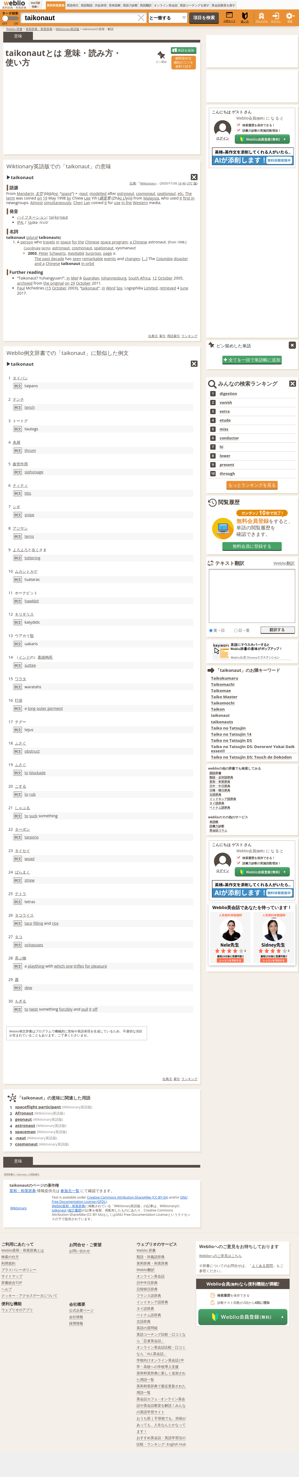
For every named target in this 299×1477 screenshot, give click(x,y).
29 (72, 283)
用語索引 (173, 336)
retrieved (167, 288)
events (110, 258)
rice (55, 923)
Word (110, 288)
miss (224, 429)
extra (225, 411)
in (57, 242)
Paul (21, 288)
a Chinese (138, 242)
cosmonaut (145, 193)
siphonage (34, 471)
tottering (32, 557)
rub (32, 794)
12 (154, 278)
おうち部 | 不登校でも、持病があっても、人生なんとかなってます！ (161, 1425)
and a (40, 263)
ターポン (22, 829)
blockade (37, 772)
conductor (229, 438)
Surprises (93, 253)
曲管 (16, 463)
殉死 (49, 657)
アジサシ (20, 528)
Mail (74, 278)
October (165, 278)
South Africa (139, 278)
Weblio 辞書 (14, 29)
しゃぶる (22, 807)
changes (132, 258)
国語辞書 (215, 773)
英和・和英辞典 (22, 1190)
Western (140, 202)
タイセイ (22, 850)
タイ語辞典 (216, 803)
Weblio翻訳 (284, 563)
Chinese (92, 242)
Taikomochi (223, 703)
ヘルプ (6, 1289)
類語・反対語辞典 (221, 777)
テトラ (20, 893)
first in (189, 198)
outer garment (49, 708)
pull (84, 1009)
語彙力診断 (216, 826)
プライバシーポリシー (18, 1269)
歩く (35, 549)
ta (30, 222)
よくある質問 (262, 1265)
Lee (87, 198)
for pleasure (96, 966)
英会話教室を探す (223, 5)
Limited (151, 288)
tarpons (32, 837)
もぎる (20, 1001)
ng (55, 193)
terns (29, 536)
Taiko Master (224, 696)
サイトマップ (11, 1276)
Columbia (164, 258)
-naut (20, 1137)
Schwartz (57, 253)
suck (33, 815)
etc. (181, 193)
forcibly (66, 1009)
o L (122, 198)
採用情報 (76, 1323)
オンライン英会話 (166, 5)
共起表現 (101, 5)
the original (53, 283)
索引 (162, 336)
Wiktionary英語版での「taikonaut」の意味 (58, 166)
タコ (18, 936)
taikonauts (222, 722)
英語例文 (73, 5)
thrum (30, 450)
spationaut (166, 193)
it (180, 198)
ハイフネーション (32, 217)
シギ (16, 506)
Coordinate (32, 248)
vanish (226, 402)
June (184, 288)
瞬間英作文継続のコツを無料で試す (183, 62)
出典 (133, 183)
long (32, 708)
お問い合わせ (79, 1250)
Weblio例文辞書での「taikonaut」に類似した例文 (67, 353)
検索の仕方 (10, 1256)
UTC (190, 183)
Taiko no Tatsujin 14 (231, 734)
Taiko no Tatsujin (228, 728)
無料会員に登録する (252, 546)
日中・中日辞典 (219, 786)
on (39, 198)
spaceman (25, 1131)
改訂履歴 (74, 1210)
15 (48, 288)
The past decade (49, 258)
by (69, 198)
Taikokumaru (224, 678)
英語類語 (87, 5)
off (95, 1009)
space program (114, 242)
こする (20, 786)
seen (77, 258)
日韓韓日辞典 (147, 1289)
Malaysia (151, 198)
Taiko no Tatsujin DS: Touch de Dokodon (251, 757)
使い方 (245, 17)
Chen (78, 202)
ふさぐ (20, 743)
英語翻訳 (146, 5)
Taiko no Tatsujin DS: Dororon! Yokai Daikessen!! (253, 748)
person (27, 242)
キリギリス (24, 614)
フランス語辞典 (149, 1295)
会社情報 (76, 1316)
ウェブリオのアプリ (17, 1309)
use (117, 202)
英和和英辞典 (55, 5)
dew (28, 987)
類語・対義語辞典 (151, 1256)
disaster (181, 258)
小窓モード (229, 17)
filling (38, 923)
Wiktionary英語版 (67, 29)
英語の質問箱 (147, 1327)
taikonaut (89, 288)
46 (184, 183)
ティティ (20, 485)
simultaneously (58, 202)
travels (49, 242)
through (227, 474)
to (26, 772)
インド (24, 657)
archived (24, 283)
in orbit (87, 263)
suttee (30, 665)
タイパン (20, 377)
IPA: (20, 222)
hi (221, 447)
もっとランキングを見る (252, 485)
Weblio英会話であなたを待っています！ (252, 907)
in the (126, 202)
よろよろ (20, 549)
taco (28, 923)
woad (30, 858)
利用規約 (8, 1263)
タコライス (24, 915)
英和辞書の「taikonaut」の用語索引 (21, 1174)
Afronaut (24, 1113)
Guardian (91, 278)
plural (33, 237)
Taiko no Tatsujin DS (231, 740)
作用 (24, 463)
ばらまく (22, 872)
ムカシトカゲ (26, 571)
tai (51, 217)
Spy (119, 288)
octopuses (34, 944)
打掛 (18, 700)
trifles (79, 966)
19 (45, 198)
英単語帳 (115, 5)
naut (83, 193)
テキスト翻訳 (229, 563)
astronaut (125, 193)
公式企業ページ (81, 1310)
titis (28, 493)
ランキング (189, 336)
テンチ (18, 399)
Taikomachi (223, 684)
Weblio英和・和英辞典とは (22, 1250)
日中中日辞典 (147, 1282)
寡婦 (41, 657)
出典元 (153, 336)
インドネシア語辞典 (222, 799)
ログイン (276, 21)
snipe (29, 514)
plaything (36, 966)
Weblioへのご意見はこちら (220, 1255)
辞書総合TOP (11, 1282)
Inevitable (76, 253)
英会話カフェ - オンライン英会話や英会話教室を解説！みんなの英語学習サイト (161, 1405)
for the (78, 242)
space (66, 193)
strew (30, 880)
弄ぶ (18, 958)
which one (63, 966)
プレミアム (262, 21)
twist (33, 1009)
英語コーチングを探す (194, 5)
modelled (98, 193)
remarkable (92, 258)
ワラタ (20, 678)
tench (30, 407)
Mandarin (25, 193)
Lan (87, 202)
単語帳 (213, 822)
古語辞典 (215, 795)
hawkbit (32, 600)
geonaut (23, 1119)
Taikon (218, 709)
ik (50, 193)
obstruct (32, 751)
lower (225, 456)
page (107, 253)
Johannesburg (113, 278)
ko (57, 217)
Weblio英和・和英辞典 (68, 1206)
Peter (43, 253)
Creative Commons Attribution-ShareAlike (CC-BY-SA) (127, 1197)
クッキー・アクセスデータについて (29, 1295)
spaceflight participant (38, 1106)
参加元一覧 (69, 1190)
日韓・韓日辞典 (219, 790)
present (227, 465)
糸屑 (16, 442)
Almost (36, 202)
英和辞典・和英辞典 (39, 29)
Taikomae (221, 690)
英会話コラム (218, 830)
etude (225, 420)
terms (45, 248)
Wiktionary (147, 183)
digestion (228, 394)
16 (179, 183)
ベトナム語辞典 (219, 807)
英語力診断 (130, 5)
